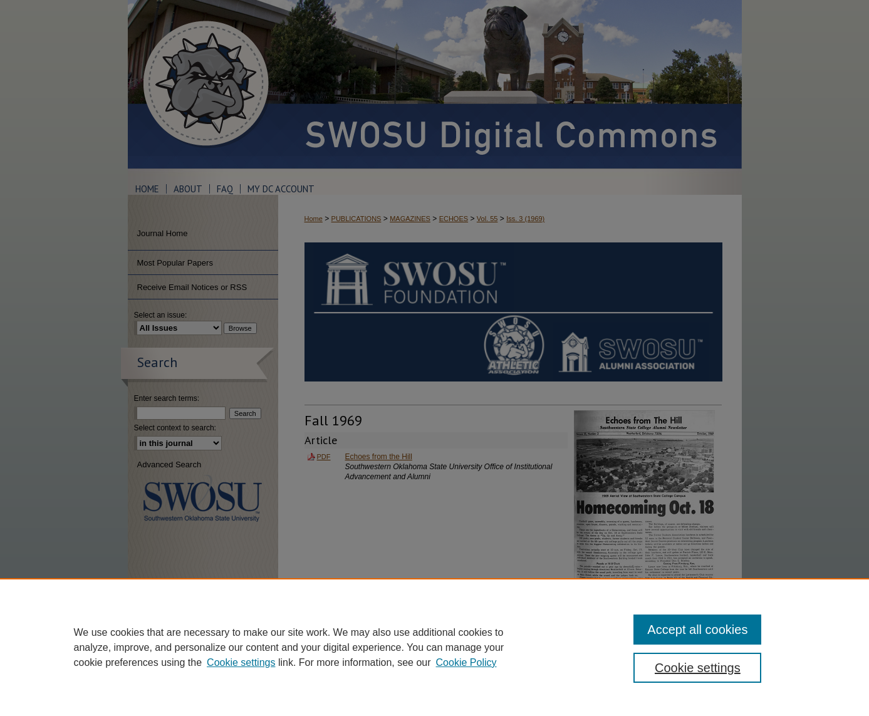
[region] (434, 647)
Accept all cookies (697, 629)
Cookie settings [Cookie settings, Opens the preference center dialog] (698, 668)
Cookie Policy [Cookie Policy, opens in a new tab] (466, 662)
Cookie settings (241, 662)
